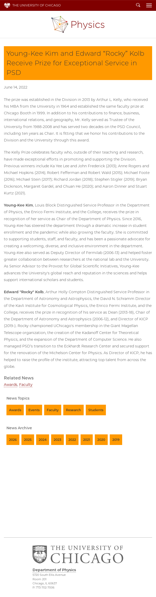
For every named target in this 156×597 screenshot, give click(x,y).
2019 (116, 440)
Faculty (26, 384)
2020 (101, 440)
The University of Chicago (36, 5)
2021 (86, 440)
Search (138, 5)
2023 (57, 440)
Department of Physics (77, 24)
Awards (10, 384)
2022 (72, 440)
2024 (42, 440)
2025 (28, 440)
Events (34, 410)
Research (73, 410)
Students (95, 410)
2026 (13, 440)
